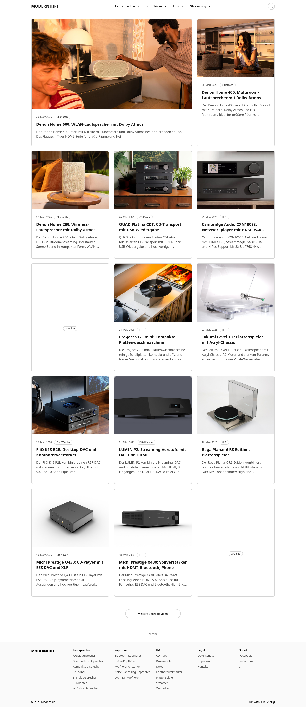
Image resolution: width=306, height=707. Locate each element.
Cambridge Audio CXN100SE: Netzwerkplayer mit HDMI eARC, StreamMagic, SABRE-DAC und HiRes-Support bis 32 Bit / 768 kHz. (235, 242)
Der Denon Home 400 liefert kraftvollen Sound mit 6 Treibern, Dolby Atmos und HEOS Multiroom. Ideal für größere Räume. (236, 110)
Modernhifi (44, 6)
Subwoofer (80, 683)
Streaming (200, 6)
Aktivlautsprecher (84, 655)
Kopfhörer (157, 6)
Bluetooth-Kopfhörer (128, 655)
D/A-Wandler (164, 661)
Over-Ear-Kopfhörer (127, 677)
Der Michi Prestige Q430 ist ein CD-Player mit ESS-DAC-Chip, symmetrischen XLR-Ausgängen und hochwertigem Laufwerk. (69, 580)
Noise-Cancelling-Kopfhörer (132, 672)
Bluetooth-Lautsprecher (88, 661)
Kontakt (203, 666)
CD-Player (162, 655)
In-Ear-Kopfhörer (125, 661)
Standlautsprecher (84, 677)
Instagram (246, 661)
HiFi (178, 6)
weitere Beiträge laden (153, 613)
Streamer (162, 683)
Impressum (205, 661)
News (159, 666)
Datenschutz (206, 655)
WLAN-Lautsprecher (85, 688)
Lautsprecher (127, 6)
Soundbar (79, 672)
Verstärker (162, 688)
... (122, 136)
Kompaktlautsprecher (87, 666)
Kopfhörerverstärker (128, 666)
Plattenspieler (165, 677)
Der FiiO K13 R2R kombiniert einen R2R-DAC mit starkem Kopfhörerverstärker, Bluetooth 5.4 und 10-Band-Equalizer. (68, 467)
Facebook (245, 655)
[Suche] (271, 6)
